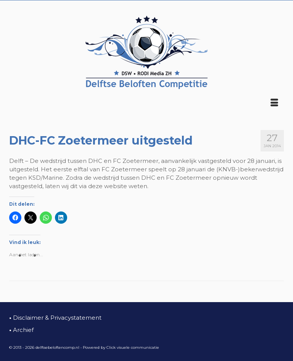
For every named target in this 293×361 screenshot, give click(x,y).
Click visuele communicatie (132, 347)
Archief (21, 329)
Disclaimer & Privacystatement (55, 317)
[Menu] (274, 103)
